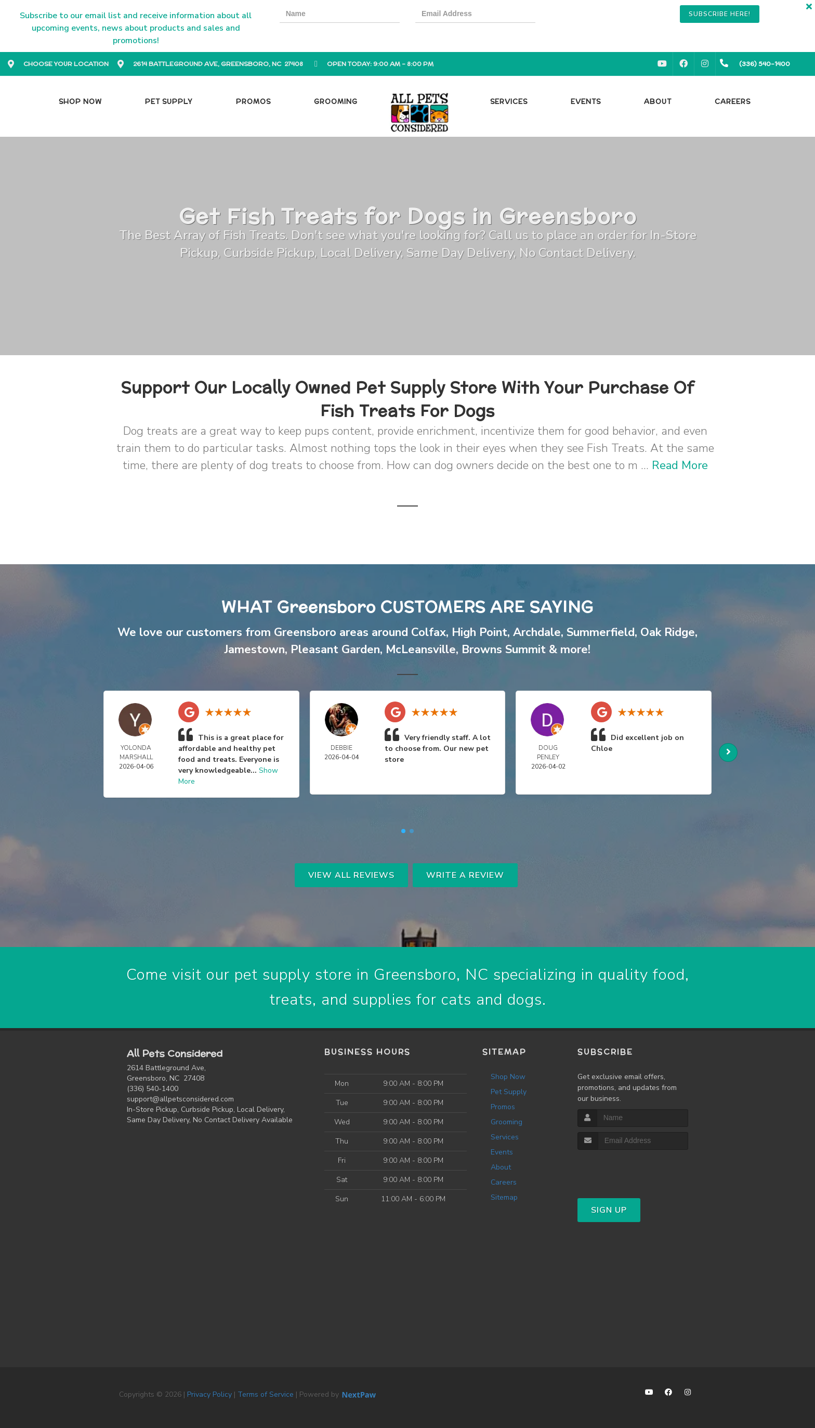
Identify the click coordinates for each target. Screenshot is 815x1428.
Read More (680, 465)
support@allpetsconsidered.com (180, 1099)
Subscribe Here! (720, 14)
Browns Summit (504, 649)
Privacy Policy (209, 1394)
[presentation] (586, 15)
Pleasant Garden (335, 649)
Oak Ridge (667, 632)
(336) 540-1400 (152, 1089)
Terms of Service (266, 1394)
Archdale (537, 632)
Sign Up (609, 1210)
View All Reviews (351, 875)
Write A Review (465, 875)
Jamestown (255, 649)
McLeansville (421, 649)
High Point (479, 632)
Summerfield (601, 632)
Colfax (428, 632)
